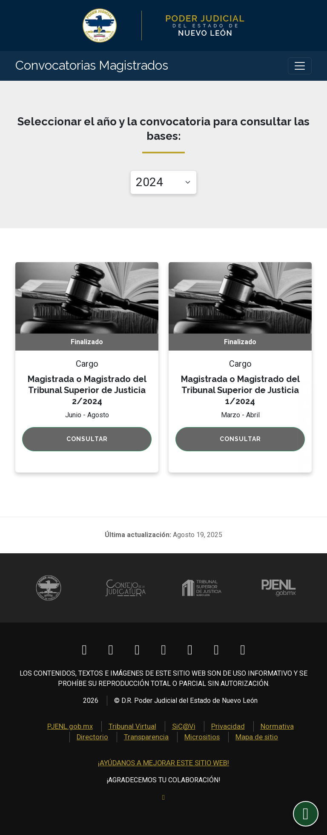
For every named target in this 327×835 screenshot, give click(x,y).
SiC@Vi (160, 728)
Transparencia (124, 738)
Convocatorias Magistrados (99, 66)
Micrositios (178, 738)
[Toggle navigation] (300, 66)
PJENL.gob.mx (52, 728)
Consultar (87, 441)
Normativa (249, 728)
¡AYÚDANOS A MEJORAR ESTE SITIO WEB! (163, 763)
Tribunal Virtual (111, 728)
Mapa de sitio (230, 738)
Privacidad (202, 728)
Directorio (295, 728)
